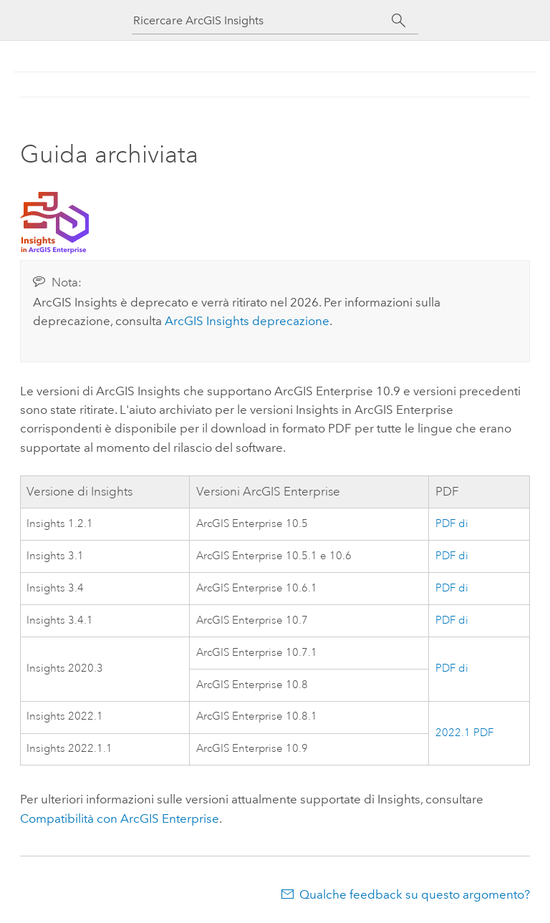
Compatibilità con (119, 818)
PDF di (451, 524)
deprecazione (247, 321)
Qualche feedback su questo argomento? (414, 894)
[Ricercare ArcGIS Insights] (262, 20)
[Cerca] (398, 21)
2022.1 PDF (464, 733)
